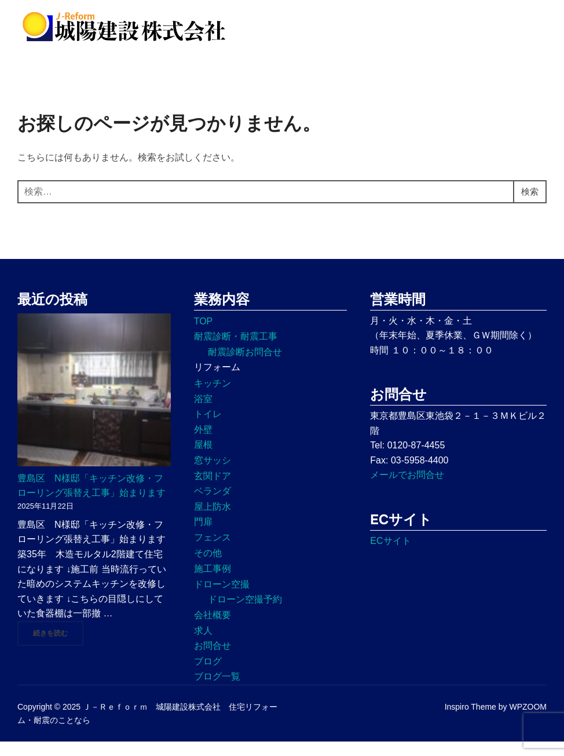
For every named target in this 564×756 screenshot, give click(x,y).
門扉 (203, 536)
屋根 (203, 459)
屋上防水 (212, 520)
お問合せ (212, 659)
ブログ (208, 675)
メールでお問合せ (407, 489)
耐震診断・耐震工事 (235, 351)
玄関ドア (212, 490)
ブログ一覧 (217, 691)
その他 (208, 567)
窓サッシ (212, 474)
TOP (203, 335)
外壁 (203, 443)
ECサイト (390, 555)
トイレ (208, 428)
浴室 (203, 413)
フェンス (212, 551)
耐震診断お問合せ (245, 366)
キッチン (212, 397)
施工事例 (212, 583)
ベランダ (212, 505)
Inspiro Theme (470, 721)
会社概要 (212, 629)
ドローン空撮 (222, 598)
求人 (203, 644)
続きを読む (58, 646)
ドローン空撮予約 (245, 614)
